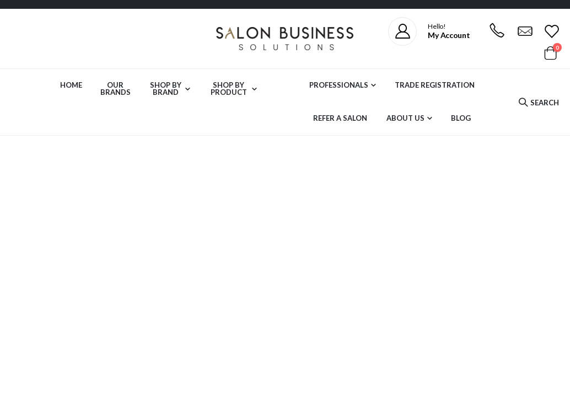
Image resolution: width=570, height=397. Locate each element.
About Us (405, 118)
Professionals (338, 85)
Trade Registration (435, 85)
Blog (461, 118)
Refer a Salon (340, 118)
